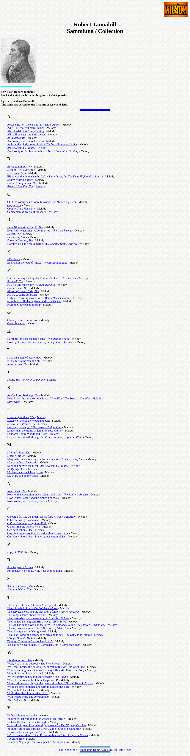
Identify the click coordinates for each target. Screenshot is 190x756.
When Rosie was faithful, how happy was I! (32, 680)
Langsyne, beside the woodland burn (28, 420)
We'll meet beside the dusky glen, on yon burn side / (46, 666)
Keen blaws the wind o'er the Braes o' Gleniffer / (48, 398)
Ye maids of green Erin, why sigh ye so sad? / (46, 725)
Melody (42, 147)
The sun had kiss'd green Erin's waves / (36, 621)
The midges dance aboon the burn (26, 614)
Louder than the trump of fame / (35, 430)
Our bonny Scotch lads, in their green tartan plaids (36, 536)
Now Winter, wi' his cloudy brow (26, 501)
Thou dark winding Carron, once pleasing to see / (49, 634)
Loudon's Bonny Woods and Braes (27, 433)
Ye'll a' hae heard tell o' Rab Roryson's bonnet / (47, 735)
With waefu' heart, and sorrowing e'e (28, 696)
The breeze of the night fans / (31, 605)
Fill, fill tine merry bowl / (31, 284)
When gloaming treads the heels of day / (46, 670)
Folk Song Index (68, 749)
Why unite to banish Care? (22, 690)
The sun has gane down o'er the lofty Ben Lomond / (56, 624)
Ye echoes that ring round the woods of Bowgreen (36, 718)
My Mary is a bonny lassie (22, 475)
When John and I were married (25, 673)
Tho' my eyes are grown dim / (38, 628)
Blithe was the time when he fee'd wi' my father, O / (55, 176)
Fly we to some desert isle (22, 294)
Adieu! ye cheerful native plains (25, 127)
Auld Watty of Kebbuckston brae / (42, 151)
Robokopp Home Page (93, 749)
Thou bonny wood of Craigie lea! (26, 631)
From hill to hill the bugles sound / (34, 301)
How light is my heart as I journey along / (40, 342)
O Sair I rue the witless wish (23, 526)
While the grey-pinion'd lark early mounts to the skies (38, 686)
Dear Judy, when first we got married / (39, 230)
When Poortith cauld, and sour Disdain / (37, 676)
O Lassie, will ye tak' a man (23, 520)
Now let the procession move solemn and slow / (48, 494)
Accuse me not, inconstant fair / (33, 124)
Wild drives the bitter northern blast (28, 693)
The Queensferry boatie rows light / (38, 618)
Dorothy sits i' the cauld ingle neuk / (42, 243)
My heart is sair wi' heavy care (25, 472)
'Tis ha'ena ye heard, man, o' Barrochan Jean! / (43, 644)
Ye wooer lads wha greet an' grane (27, 732)
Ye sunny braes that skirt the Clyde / (44, 728)
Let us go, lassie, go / (34, 427)
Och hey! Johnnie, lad (20, 529)
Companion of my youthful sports (26, 211)
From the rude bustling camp (24, 304)
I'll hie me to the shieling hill (24, 360)
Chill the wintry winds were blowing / (41, 201)
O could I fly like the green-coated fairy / (41, 516)
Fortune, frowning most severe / (39, 298)
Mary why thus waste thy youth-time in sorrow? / (46, 459)
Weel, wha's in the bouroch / (34, 663)
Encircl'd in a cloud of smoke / (37, 262)
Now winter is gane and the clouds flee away (33, 497)
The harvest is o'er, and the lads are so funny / (43, 611)
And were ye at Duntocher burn (25, 141)
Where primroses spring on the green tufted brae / (50, 683)
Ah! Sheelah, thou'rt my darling (25, 131)
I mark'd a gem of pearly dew (24, 357)
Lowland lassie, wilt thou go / (44, 437)
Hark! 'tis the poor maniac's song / (38, 338)
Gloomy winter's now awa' (22, 320)
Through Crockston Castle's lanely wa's (30, 641)
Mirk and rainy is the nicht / (38, 465)
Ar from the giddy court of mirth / (42, 144)
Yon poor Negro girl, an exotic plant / (38, 742)
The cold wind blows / (32, 608)
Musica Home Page (119, 749)
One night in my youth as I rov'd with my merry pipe (37, 533)
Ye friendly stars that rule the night (27, 722)
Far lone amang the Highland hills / (42, 278)
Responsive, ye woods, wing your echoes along (34, 570)
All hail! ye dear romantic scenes (26, 134)
